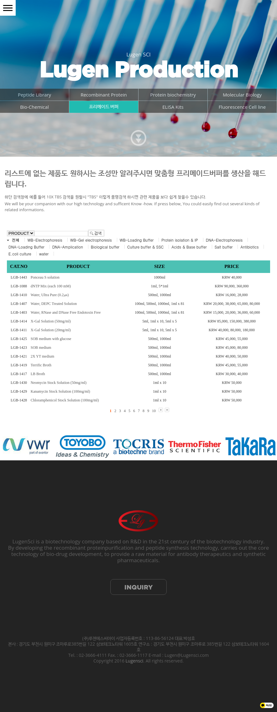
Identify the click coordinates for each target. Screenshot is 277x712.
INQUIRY (138, 587)
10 (154, 411)
